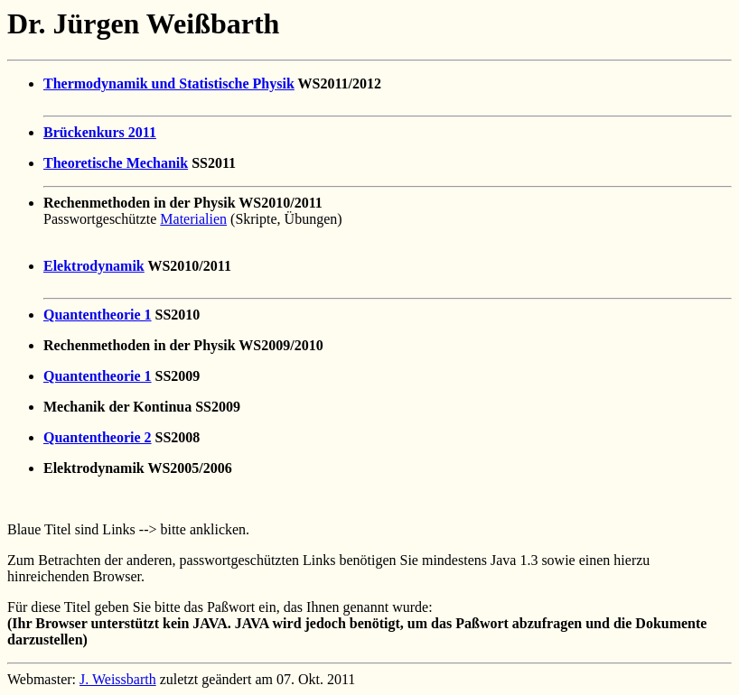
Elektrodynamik (94, 265)
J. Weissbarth (118, 679)
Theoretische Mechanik (115, 163)
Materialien (193, 219)
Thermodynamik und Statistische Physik (169, 83)
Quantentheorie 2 (97, 437)
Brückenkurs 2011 (99, 132)
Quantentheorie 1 (97, 314)
